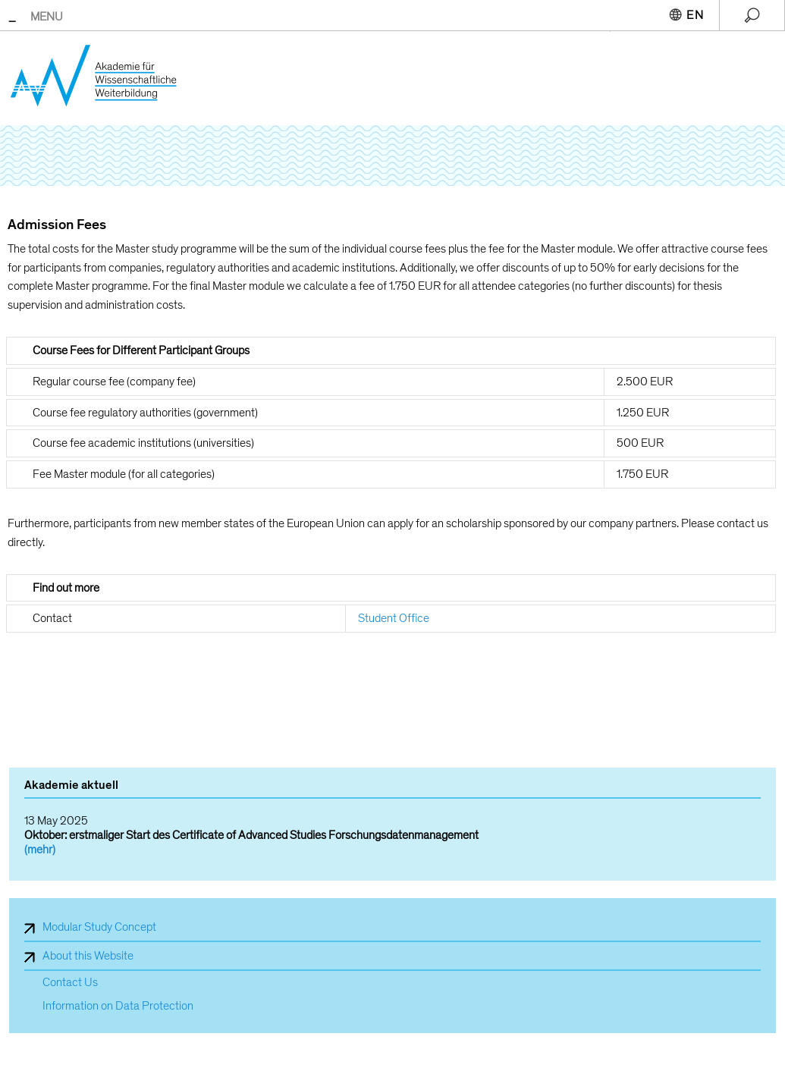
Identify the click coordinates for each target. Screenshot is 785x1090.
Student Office (393, 618)
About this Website (87, 955)
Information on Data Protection (117, 1006)
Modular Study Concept (99, 927)
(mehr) (39, 849)
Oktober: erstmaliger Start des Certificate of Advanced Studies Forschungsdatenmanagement (251, 835)
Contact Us (70, 983)
